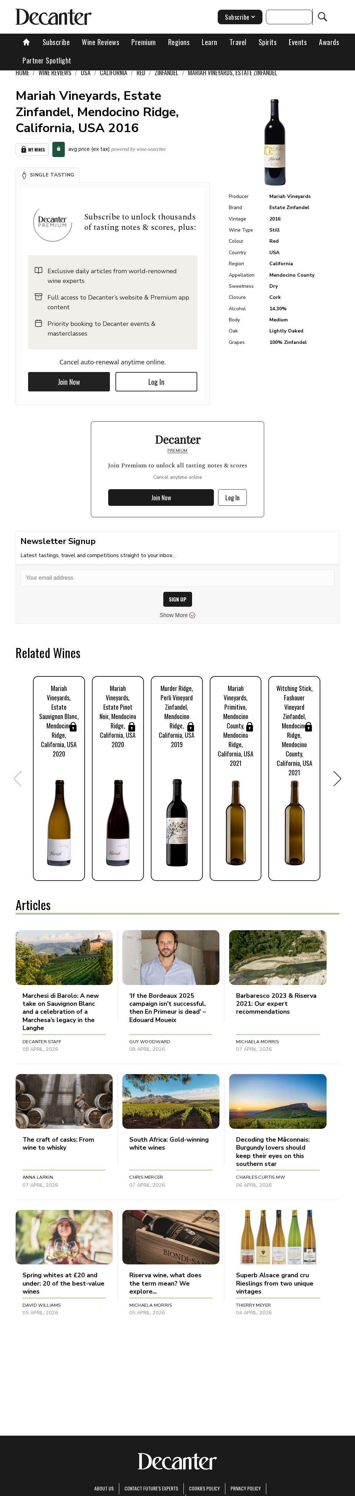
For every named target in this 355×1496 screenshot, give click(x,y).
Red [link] (141, 72)
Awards (329, 42)
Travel (238, 42)
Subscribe (56, 42)
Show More (178, 615)
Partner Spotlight (47, 60)
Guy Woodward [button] (150, 1042)
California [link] (113, 72)
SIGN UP (178, 599)
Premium (143, 42)
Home (22, 72)
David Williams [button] (42, 1305)
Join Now (69, 382)
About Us (104, 1488)
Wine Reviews (100, 42)
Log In (156, 382)
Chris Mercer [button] (146, 1177)
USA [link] (85, 72)
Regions (179, 42)
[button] (47, 175)
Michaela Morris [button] (257, 1042)
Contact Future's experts (151, 1488)
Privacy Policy (246, 1488)
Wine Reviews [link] (54, 72)
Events (298, 42)
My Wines (32, 149)
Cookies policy (204, 1488)
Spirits (268, 42)
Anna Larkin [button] (38, 1177)
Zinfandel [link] (167, 72)
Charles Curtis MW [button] (260, 1177)
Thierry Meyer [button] (253, 1305)
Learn (209, 42)
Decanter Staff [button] (42, 1042)
